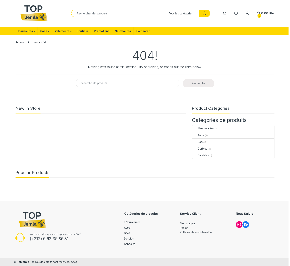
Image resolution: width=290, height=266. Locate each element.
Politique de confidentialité (196, 232)
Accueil (20, 42)
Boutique (83, 31)
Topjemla (23, 261)
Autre (198, 135)
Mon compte (187, 223)
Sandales (200, 155)
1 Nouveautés (203, 128)
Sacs (43, 31)
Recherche (198, 83)
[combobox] (118, 13)
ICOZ (74, 261)
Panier (184, 227)
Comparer (143, 31)
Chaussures (25, 31)
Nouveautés (123, 31)
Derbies (199, 148)
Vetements (62, 31)
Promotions (101, 31)
